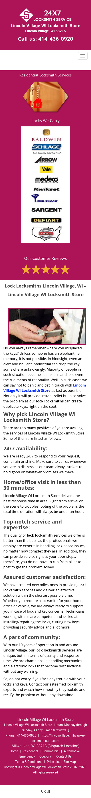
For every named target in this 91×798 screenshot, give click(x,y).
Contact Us (64, 756)
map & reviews (56, 730)
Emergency (27, 756)
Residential (30, 751)
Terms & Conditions (28, 762)
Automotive (72, 751)
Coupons (45, 756)
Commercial (50, 751)
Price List (53, 762)
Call (45, 791)
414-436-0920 (55, 39)
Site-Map (70, 762)
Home (14, 751)
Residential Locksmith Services (45, 75)
